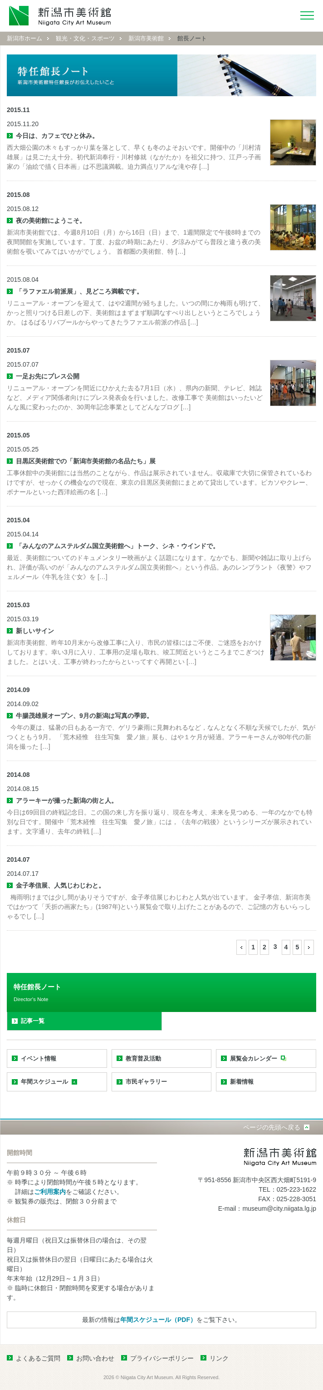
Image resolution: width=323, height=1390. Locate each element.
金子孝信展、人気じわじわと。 (60, 885)
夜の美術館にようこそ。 (51, 220)
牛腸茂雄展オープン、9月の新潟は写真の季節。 (84, 715)
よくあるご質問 (38, 1358)
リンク (219, 1358)
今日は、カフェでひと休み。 (57, 135)
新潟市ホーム (24, 38)
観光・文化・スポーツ (85, 38)
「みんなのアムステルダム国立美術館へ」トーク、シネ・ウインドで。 (117, 546)
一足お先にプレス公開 (47, 376)
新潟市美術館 (146, 38)
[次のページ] (309, 947)
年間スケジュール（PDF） (158, 1319)
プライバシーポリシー (162, 1358)
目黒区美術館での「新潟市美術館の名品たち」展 (86, 461)
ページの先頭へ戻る (271, 1127)
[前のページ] (241, 947)
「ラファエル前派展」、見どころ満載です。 (79, 291)
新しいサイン (35, 630)
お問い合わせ (95, 1358)
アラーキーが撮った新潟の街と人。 (66, 800)
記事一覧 (32, 1020)
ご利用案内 (50, 1191)
